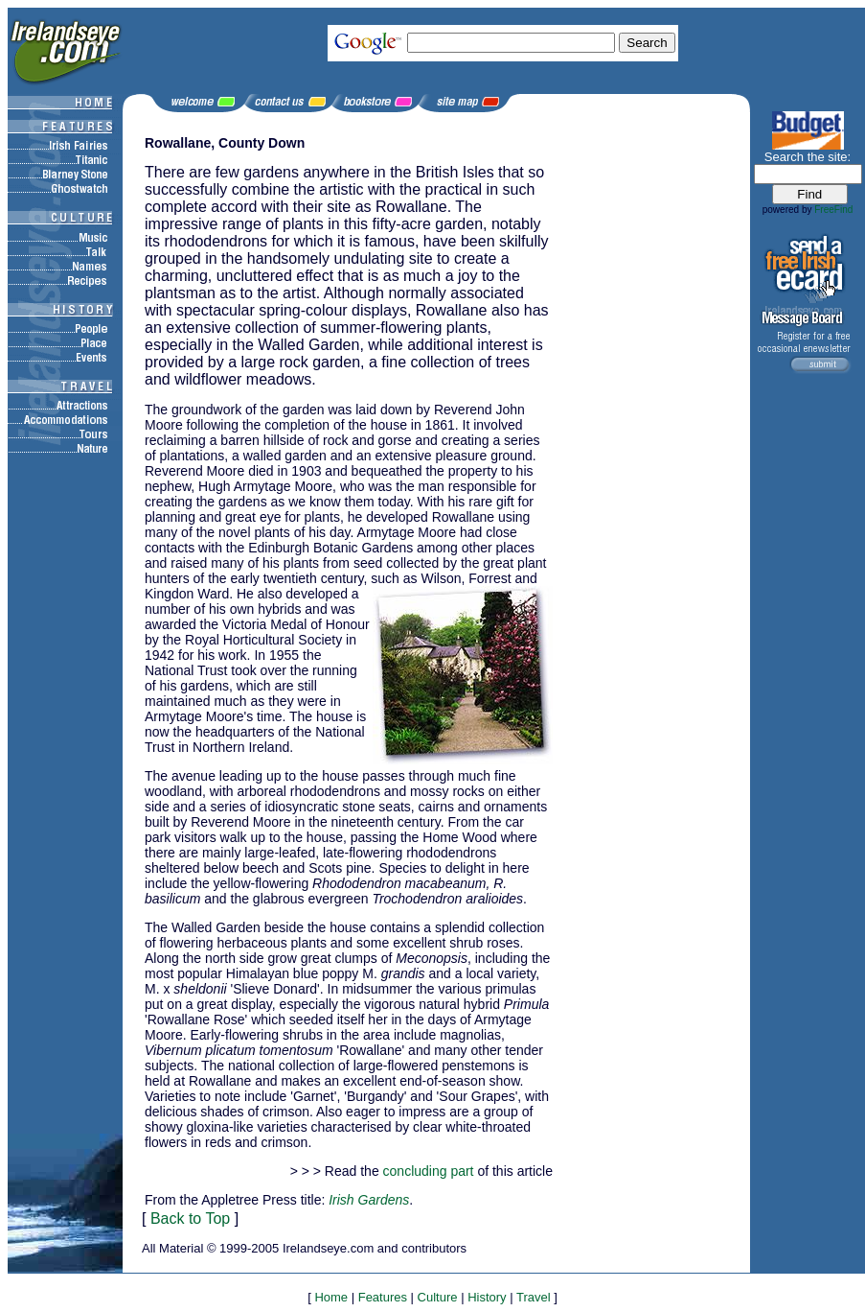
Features (382, 1297)
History (486, 1297)
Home (331, 1297)
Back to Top (190, 1218)
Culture (438, 1297)
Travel (533, 1297)
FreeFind (833, 209)
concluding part (428, 1171)
